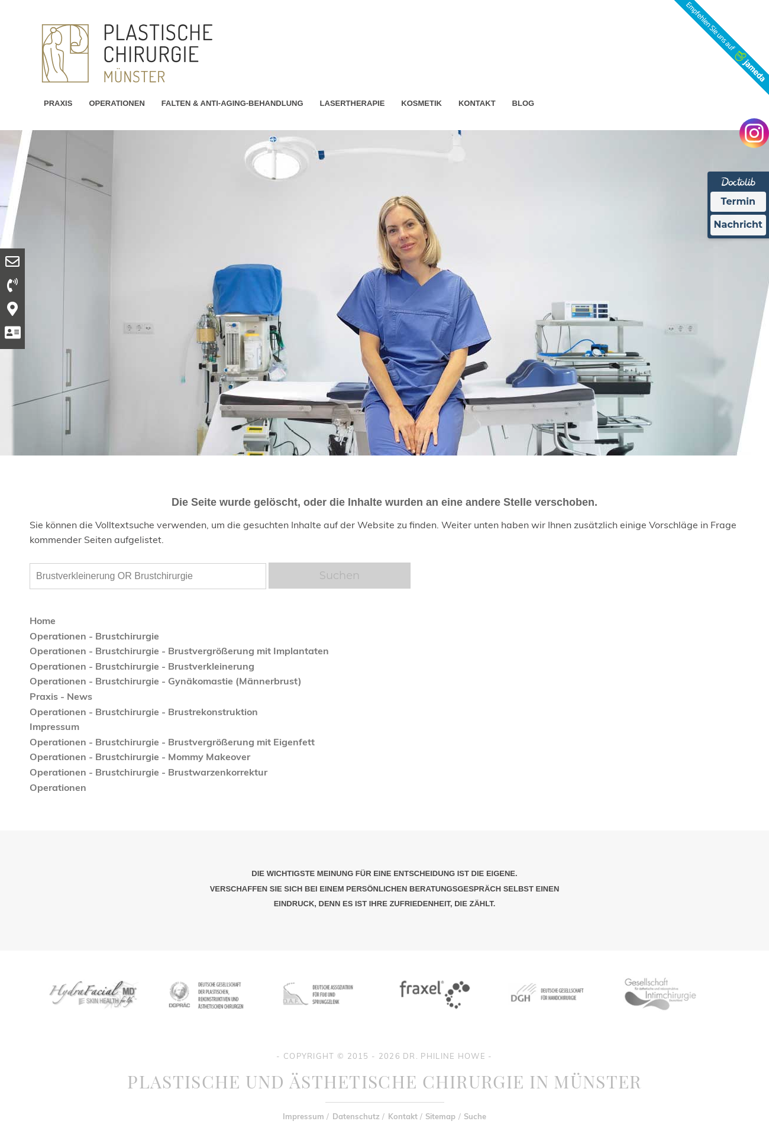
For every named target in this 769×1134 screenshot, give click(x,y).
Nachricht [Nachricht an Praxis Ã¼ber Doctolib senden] (738, 224)
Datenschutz (356, 1116)
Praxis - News (61, 696)
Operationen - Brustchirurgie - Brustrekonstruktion (144, 712)
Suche (475, 1116)
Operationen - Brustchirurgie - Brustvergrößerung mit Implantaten (179, 651)
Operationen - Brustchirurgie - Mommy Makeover (140, 757)
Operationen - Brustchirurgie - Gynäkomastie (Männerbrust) (166, 681)
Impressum (54, 726)
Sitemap (440, 1116)
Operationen (58, 787)
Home (43, 620)
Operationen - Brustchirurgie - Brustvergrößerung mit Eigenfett (172, 742)
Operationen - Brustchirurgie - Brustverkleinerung (142, 666)
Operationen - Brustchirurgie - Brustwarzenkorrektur (148, 772)
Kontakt (403, 1116)
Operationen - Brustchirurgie (94, 636)
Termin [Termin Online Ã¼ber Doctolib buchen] (738, 201)
